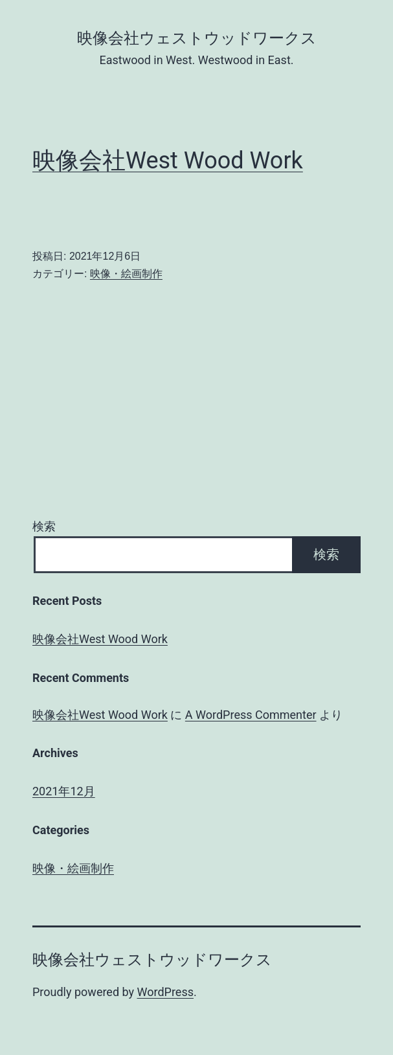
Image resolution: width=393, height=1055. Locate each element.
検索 (44, 526)
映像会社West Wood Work (167, 160)
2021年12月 (63, 791)
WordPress (165, 992)
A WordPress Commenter (251, 714)
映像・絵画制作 (126, 273)
